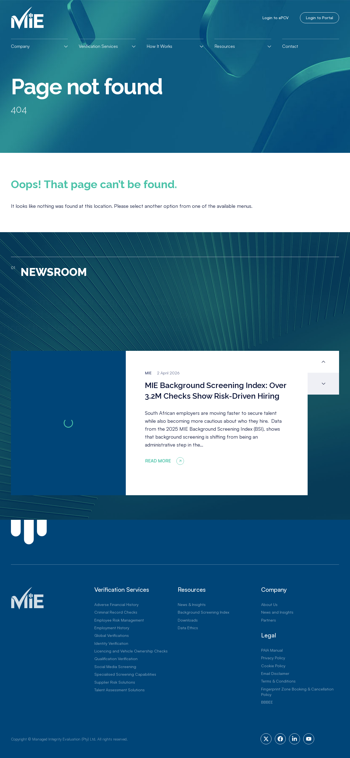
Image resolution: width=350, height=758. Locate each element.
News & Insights (192, 604)
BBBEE (267, 702)
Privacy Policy (273, 657)
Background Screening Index (203, 612)
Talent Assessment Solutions (119, 689)
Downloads (188, 620)
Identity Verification (111, 643)
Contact (290, 46)
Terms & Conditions (278, 681)
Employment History (111, 627)
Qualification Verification (116, 658)
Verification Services (98, 46)
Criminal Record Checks (115, 612)
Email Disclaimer (275, 673)
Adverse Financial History (116, 604)
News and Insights (277, 612)
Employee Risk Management (119, 620)
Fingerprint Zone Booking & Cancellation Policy (297, 692)
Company (20, 46)
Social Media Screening (115, 666)
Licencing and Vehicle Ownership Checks (131, 651)
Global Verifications (111, 635)
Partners (268, 620)
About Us (269, 604)
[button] (323, 362)
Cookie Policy (273, 665)
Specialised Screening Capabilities (125, 674)
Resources (224, 46)
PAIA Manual (272, 650)
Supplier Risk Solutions (114, 682)
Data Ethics (188, 627)
